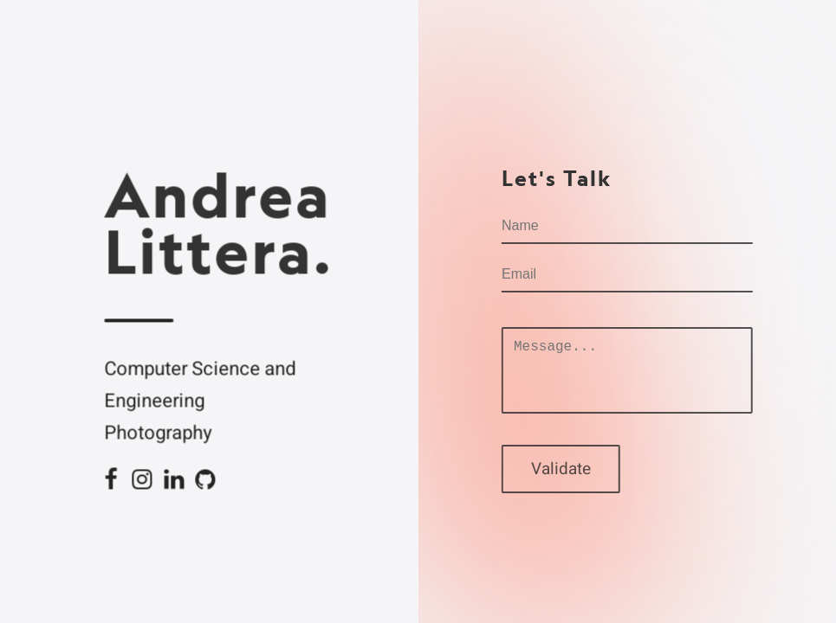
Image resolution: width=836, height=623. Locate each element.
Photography (158, 433)
